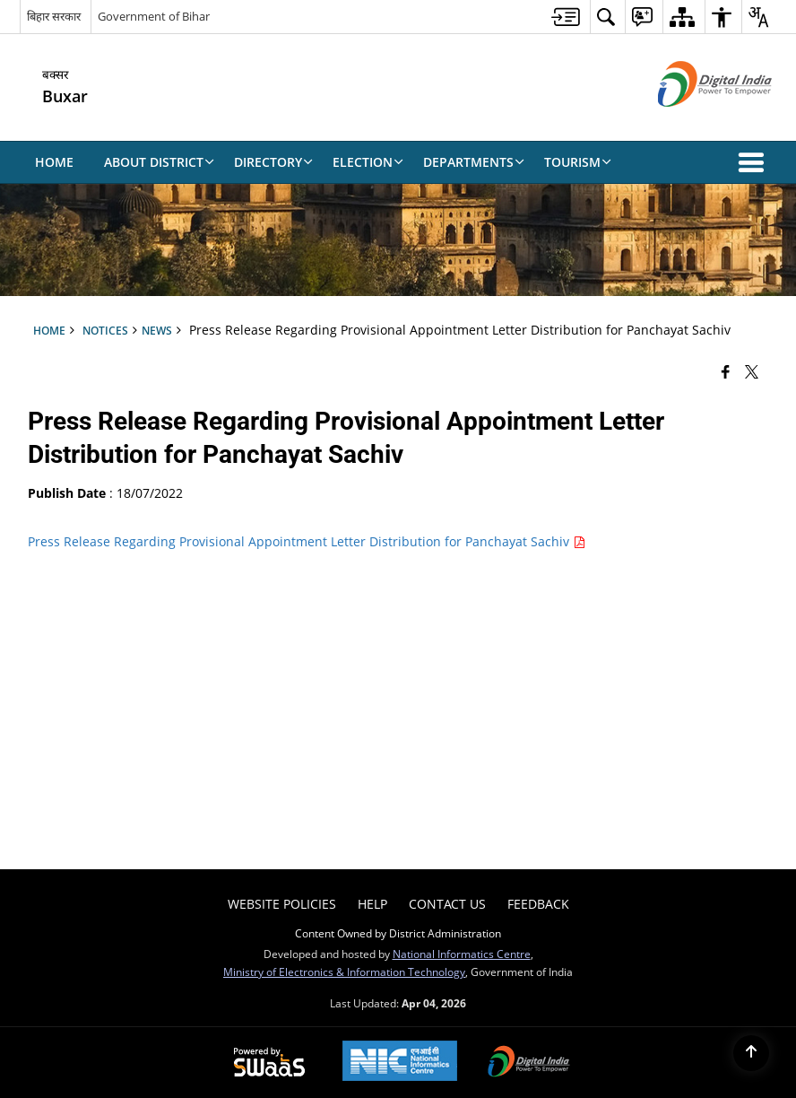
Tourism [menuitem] (577, 161)
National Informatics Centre (462, 953)
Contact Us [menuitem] (447, 903)
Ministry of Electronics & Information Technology (344, 971)
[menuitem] (565, 16)
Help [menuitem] (372, 903)
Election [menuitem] (368, 161)
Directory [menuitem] (273, 161)
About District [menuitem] (159, 161)
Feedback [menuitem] (538, 903)
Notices (105, 330)
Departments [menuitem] (473, 161)
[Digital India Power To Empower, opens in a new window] (529, 1063)
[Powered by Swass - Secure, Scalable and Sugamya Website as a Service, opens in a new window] (269, 1063)
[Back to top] (751, 1053)
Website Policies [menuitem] (282, 903)
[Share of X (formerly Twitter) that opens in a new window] (751, 370)
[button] (754, 162)
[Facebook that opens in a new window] (725, 370)
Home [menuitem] (54, 161)
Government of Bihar (154, 16)
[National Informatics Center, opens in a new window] (400, 1062)
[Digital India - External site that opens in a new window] (692, 121)
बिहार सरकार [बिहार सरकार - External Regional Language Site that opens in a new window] (54, 16)
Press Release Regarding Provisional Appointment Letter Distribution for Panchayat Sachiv (306, 541)
